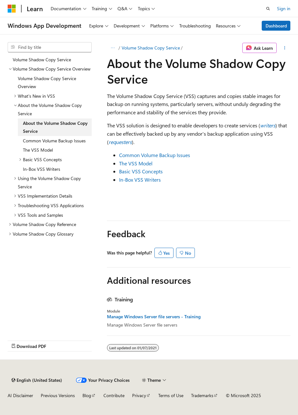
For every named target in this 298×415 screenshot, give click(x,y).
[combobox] (50, 47)
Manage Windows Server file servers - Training (154, 317)
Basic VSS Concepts (141, 171)
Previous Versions (58, 395)
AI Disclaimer (20, 395)
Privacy (139, 395)
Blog (86, 395)
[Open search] (268, 8)
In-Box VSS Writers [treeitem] (41, 169)
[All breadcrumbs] (112, 48)
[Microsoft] (12, 8)
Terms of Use (170, 395)
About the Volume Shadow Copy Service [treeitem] (55, 127)
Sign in (283, 8)
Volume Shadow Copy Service (151, 48)
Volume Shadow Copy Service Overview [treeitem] (47, 82)
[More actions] (284, 48)
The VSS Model (136, 163)
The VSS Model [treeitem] (38, 150)
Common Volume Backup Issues (154, 155)
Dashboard (276, 26)
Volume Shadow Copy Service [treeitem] (42, 60)
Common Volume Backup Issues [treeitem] (54, 141)
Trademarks (202, 395)
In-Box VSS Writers (140, 179)
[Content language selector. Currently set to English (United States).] (37, 380)
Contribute (113, 395)
